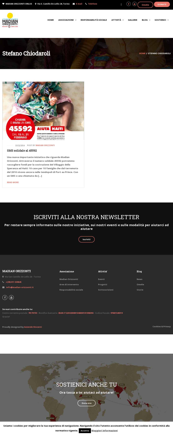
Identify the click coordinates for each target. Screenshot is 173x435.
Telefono (92, 3)
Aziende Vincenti (33, 327)
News (139, 279)
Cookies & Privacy (162, 326)
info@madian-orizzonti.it (20, 287)
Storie (140, 289)
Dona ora (86, 403)
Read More (13, 182)
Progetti (102, 284)
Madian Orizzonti (45, 145)
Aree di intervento (69, 284)
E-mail (79, 3)
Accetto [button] (85, 430)
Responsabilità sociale (71, 289)
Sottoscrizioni (105, 289)
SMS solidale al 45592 (22, 150)
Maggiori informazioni (105, 430)
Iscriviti (86, 239)
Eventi (101, 279)
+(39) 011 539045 (13, 282)
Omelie (145, 4)
